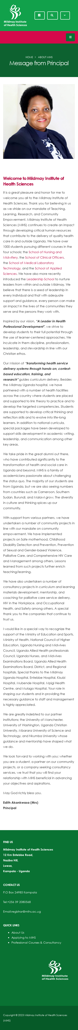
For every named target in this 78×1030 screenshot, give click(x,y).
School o (41, 268)
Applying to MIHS (23, 937)
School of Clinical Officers (44, 257)
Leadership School (40, 279)
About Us (17, 932)
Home (29, 57)
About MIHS (45, 57)
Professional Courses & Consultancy (36, 942)
